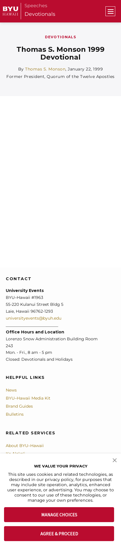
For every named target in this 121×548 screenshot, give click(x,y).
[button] (115, 460)
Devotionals (39, 14)
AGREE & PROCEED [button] (59, 533)
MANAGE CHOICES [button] (59, 515)
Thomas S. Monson (45, 69)
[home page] (10, 11)
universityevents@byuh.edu (33, 318)
